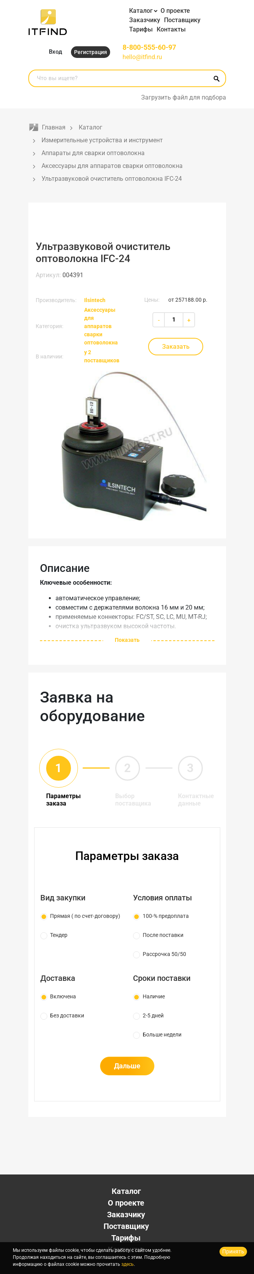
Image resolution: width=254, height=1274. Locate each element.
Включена (63, 996)
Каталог (141, 10)
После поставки (163, 935)
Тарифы (141, 29)
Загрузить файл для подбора (183, 97)
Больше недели (162, 1034)
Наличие (154, 996)
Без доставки (67, 1015)
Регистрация (90, 52)
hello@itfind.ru (142, 57)
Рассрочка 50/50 (164, 954)
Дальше (127, 1066)
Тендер (58, 935)
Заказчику (144, 20)
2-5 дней (153, 1015)
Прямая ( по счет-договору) (85, 916)
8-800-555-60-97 (149, 47)
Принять (233, 1251)
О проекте (175, 10)
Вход (55, 51)
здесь (127, 1264)
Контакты (171, 29)
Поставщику (182, 20)
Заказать (176, 346)
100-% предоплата (166, 916)
